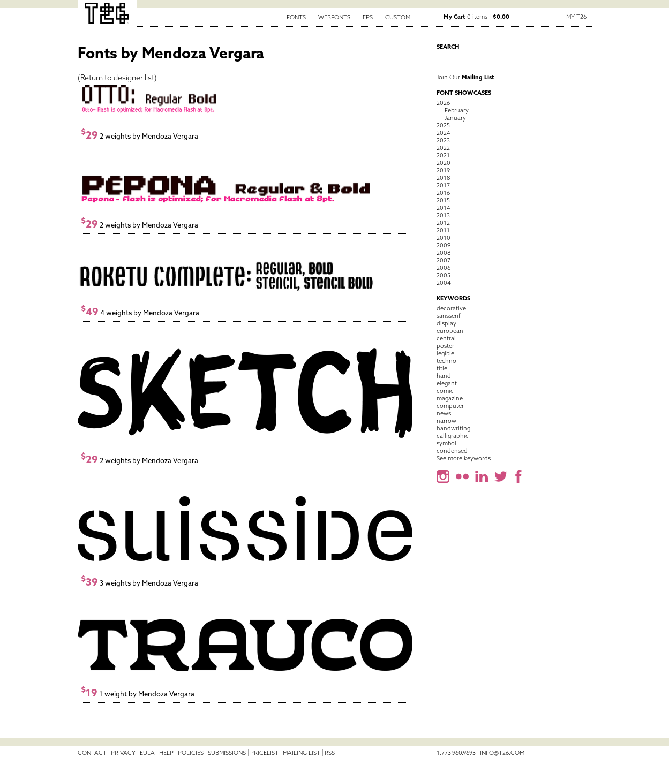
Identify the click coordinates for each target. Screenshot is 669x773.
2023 (443, 140)
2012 (443, 222)
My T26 (576, 16)
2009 (443, 245)
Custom (397, 17)
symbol (446, 443)
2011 (443, 230)
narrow (446, 421)
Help (166, 752)
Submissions (227, 752)
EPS (368, 17)
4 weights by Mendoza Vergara (140, 312)
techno (446, 361)
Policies (191, 752)
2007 (443, 260)
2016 (443, 192)
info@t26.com (502, 752)
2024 (443, 133)
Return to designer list (117, 77)
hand (444, 376)
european (450, 331)
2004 (444, 282)
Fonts (296, 17)
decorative (451, 308)
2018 (443, 177)
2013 (443, 215)
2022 (443, 147)
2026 (443, 103)
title (442, 368)
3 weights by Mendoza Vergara (139, 583)
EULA (147, 752)
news (444, 413)
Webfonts (334, 17)
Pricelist (264, 752)
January (455, 118)
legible (445, 353)
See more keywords (464, 458)
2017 (443, 185)
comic (445, 391)
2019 (443, 170)
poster (445, 346)
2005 (443, 275)
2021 (443, 155)
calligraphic (453, 435)
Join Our (465, 77)
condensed (452, 450)
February (457, 110)
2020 (443, 162)
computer (450, 406)
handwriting (453, 428)
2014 (443, 207)
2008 (443, 252)
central (446, 338)
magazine (450, 398)
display (446, 323)
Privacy (123, 752)
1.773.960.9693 (456, 752)
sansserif (449, 316)
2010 (443, 237)
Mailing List (301, 752)
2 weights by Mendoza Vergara (139, 136)
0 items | (476, 16)
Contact (92, 752)
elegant (447, 383)
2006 (443, 267)
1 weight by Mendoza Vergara (137, 694)
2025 (443, 125)
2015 (443, 200)
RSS (330, 752)
